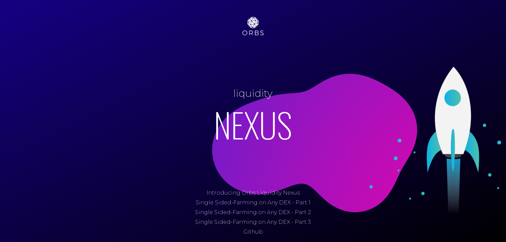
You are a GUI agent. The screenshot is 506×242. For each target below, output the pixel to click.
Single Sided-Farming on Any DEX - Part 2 (253, 212)
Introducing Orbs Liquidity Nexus (253, 193)
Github (253, 232)
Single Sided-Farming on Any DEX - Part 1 (253, 202)
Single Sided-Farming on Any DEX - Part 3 (253, 222)
